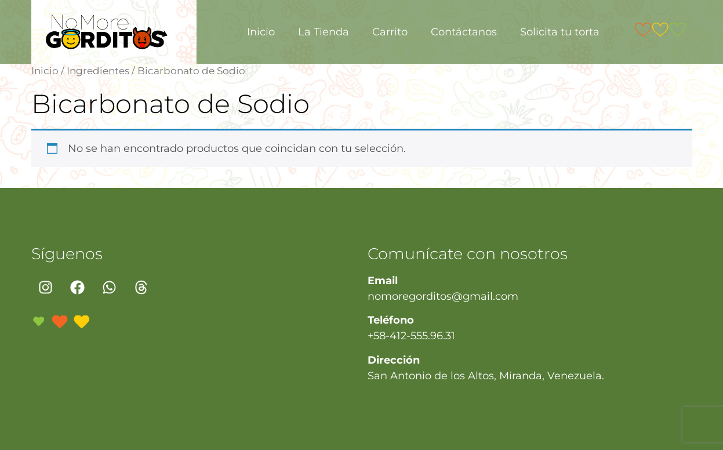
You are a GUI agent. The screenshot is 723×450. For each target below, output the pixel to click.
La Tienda (323, 32)
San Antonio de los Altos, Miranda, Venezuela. (486, 375)
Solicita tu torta (560, 32)
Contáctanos (464, 32)
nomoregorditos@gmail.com (443, 296)
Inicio (261, 32)
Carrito (390, 32)
